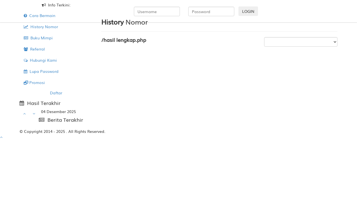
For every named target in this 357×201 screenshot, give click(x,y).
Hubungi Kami (40, 60)
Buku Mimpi (38, 37)
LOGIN (248, 11)
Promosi (34, 82)
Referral (34, 49)
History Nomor (41, 26)
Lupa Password (41, 71)
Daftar (56, 92)
